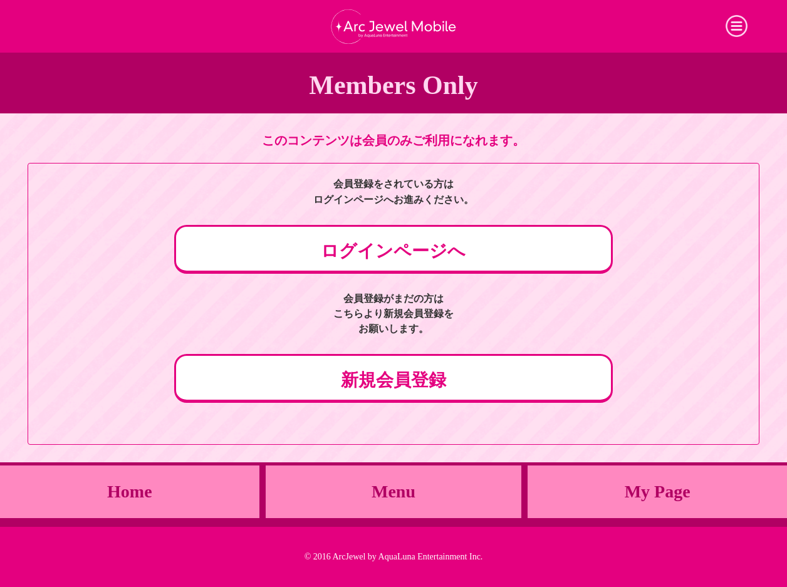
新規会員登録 (393, 380)
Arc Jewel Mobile (393, 26)
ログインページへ (393, 251)
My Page (658, 491)
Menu (393, 491)
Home (129, 491)
